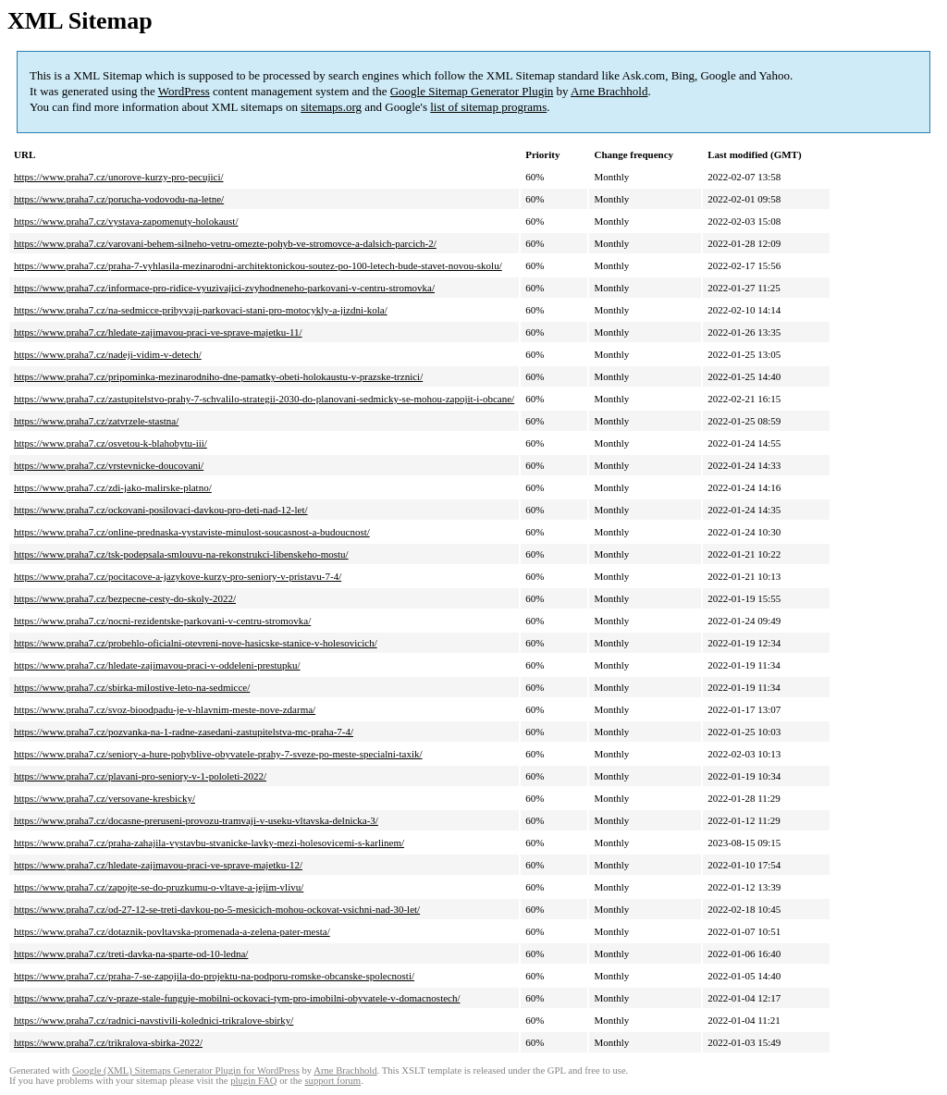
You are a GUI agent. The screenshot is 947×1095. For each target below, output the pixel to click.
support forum (332, 1081)
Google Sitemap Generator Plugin (472, 91)
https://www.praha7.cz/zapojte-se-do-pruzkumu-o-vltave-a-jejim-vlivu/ (158, 886)
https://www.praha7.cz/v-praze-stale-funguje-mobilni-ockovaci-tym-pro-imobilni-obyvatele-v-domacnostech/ (237, 997)
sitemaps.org (331, 107)
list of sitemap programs (488, 107)
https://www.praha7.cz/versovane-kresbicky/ (104, 798)
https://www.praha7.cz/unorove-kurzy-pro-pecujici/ (119, 176)
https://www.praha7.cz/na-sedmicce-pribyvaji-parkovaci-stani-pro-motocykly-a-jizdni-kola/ (200, 309)
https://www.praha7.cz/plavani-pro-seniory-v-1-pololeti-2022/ (140, 775)
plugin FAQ (253, 1081)
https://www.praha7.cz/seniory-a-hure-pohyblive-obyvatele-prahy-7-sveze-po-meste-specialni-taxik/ (218, 753)
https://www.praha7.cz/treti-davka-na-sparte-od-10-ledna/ (131, 953)
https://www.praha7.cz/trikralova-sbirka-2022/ (108, 1042)
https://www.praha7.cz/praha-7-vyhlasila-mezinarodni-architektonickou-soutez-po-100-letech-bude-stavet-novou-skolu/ (258, 265)
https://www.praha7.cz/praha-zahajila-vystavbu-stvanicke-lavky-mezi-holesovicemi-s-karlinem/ (209, 842)
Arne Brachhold (609, 91)
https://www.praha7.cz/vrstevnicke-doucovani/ (108, 465)
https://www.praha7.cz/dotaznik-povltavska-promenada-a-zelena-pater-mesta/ (172, 931)
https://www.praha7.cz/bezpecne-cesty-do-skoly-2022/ (125, 598)
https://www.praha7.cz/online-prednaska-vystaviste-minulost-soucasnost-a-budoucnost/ (192, 531)
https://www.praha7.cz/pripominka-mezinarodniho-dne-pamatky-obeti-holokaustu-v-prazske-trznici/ (218, 376)
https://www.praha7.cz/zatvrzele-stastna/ (96, 420)
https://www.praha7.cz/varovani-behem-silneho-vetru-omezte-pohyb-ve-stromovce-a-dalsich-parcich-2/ (225, 243)
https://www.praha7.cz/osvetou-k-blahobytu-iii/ (110, 443)
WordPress (184, 91)
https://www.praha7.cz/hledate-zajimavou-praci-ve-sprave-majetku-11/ (158, 332)
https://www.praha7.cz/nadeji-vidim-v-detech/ (108, 354)
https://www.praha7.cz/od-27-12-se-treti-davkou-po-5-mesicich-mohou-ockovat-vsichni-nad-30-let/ (217, 909)
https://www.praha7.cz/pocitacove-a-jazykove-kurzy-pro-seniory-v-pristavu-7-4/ (177, 576)
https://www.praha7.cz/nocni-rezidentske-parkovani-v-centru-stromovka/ (162, 620)
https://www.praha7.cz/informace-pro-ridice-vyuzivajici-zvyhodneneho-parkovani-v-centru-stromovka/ (224, 287)
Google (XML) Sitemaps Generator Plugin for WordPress (186, 1070)
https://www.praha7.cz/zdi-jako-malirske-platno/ (113, 487)
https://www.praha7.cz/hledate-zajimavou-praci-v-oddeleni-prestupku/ (157, 665)
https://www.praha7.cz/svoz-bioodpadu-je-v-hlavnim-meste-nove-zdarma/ (164, 709)
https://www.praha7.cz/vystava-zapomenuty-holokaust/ (126, 221)
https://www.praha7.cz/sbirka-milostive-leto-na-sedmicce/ (132, 687)
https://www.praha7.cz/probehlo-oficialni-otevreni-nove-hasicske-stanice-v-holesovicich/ (195, 642)
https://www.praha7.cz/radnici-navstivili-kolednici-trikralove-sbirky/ (153, 1020)
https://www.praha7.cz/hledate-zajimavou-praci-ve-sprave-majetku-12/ (158, 864)
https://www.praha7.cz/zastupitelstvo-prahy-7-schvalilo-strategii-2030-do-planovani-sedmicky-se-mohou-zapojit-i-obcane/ (264, 398)
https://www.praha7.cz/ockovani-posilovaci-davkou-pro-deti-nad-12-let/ (161, 509)
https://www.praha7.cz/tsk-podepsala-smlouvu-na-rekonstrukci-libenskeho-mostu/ (181, 554)
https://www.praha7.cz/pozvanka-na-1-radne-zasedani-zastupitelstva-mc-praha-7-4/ (183, 731)
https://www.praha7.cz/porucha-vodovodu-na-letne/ (119, 198)
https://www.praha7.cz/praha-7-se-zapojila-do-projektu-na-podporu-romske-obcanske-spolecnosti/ (214, 975)
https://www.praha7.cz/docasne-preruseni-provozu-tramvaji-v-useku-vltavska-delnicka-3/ (196, 820)
